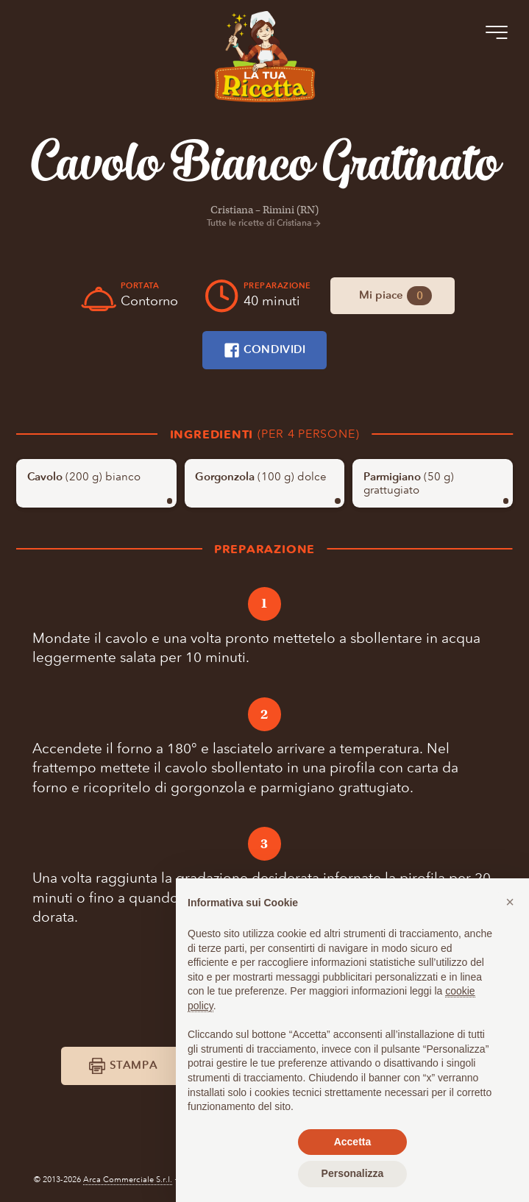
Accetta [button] (353, 1142)
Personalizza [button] (353, 1173)
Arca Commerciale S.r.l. (127, 1179)
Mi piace (395, 295)
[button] (510, 902)
